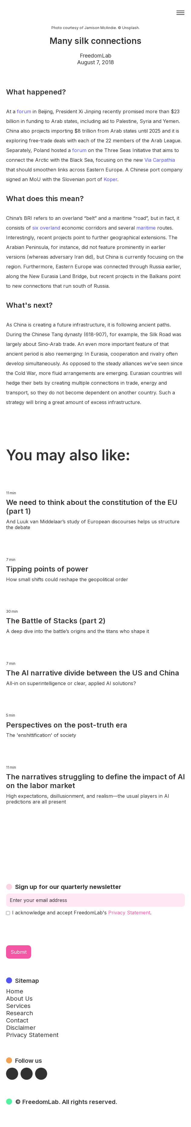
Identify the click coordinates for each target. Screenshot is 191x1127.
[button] (180, 12)
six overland (46, 228)
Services (18, 1005)
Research (19, 1013)
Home (14, 991)
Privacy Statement (129, 913)
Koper (110, 179)
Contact (17, 1020)
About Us (19, 998)
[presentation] (52, 930)
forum (24, 111)
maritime (146, 228)
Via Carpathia (159, 160)
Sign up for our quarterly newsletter (68, 886)
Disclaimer (21, 1027)
